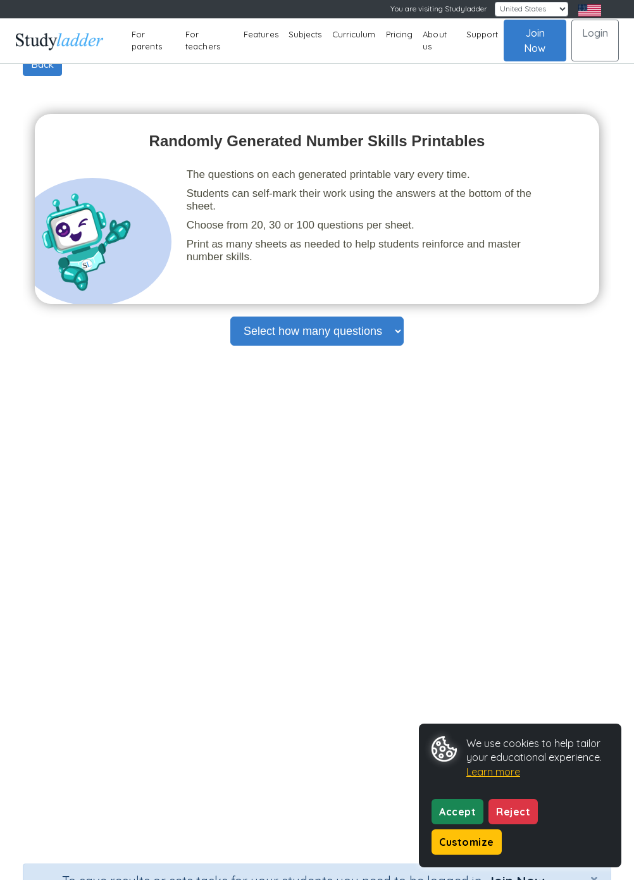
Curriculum (354, 34)
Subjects (305, 34)
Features (261, 34)
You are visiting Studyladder (438, 8)
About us (435, 40)
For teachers (202, 40)
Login (595, 33)
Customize (466, 842)
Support (482, 34)
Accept (457, 811)
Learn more (493, 771)
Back (42, 64)
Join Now (534, 40)
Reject (513, 811)
